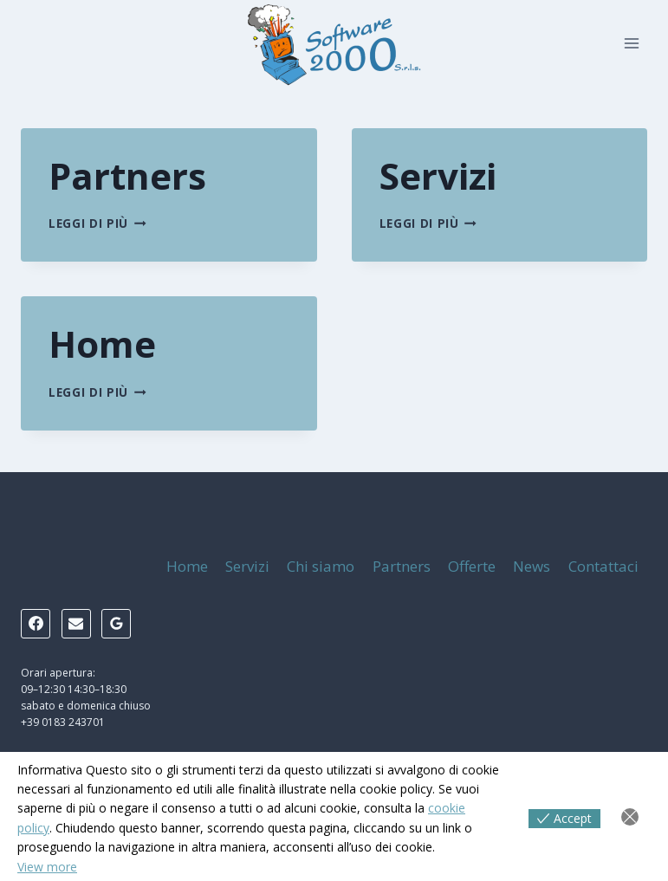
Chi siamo (320, 566)
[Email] (76, 623)
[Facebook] (35, 623)
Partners (127, 175)
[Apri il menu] (631, 42)
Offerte (472, 566)
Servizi (437, 175)
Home (102, 343)
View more (47, 866)
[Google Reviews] (116, 623)
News (531, 566)
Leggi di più (97, 223)
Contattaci (603, 566)
